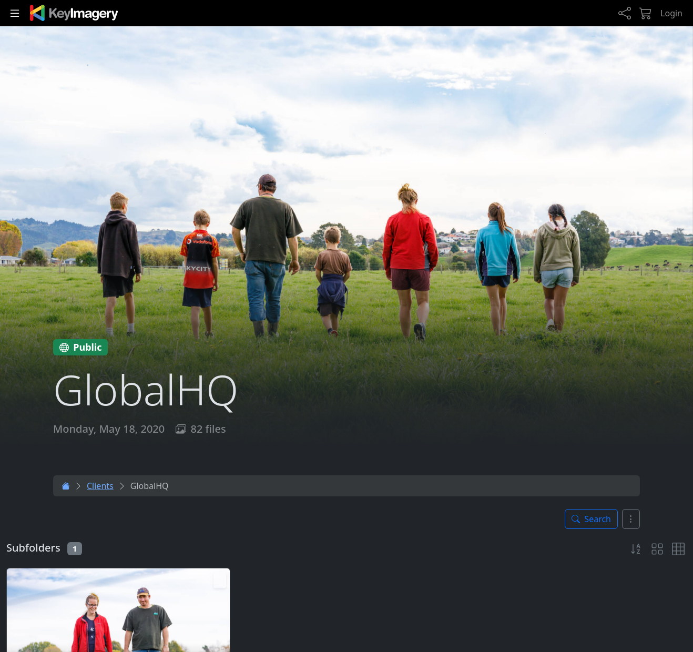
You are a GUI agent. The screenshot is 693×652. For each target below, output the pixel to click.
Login (671, 13)
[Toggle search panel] (591, 519)
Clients (100, 486)
